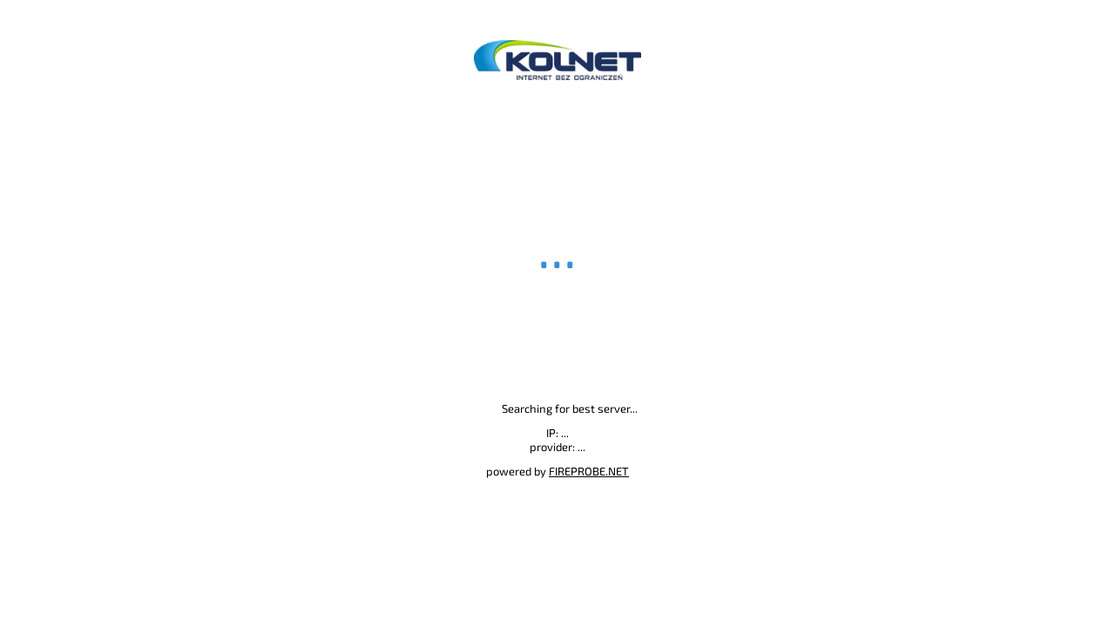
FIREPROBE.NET (589, 471)
